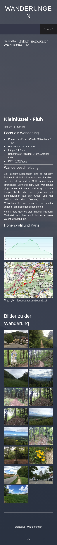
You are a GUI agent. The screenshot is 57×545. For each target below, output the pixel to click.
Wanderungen (38, 41)
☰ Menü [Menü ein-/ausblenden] (48, 29)
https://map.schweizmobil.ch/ (31, 300)
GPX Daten (21, 161)
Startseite (24, 41)
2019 (6, 44)
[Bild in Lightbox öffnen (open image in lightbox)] (28, 248)
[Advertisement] (28, 85)
